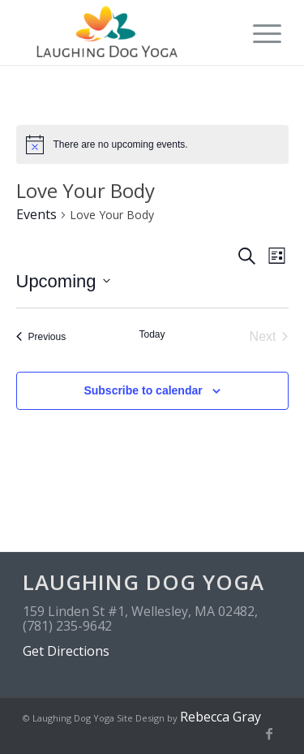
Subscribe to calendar (142, 390)
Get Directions (66, 651)
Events (36, 214)
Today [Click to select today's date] (152, 334)
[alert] (152, 144)
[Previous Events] (41, 337)
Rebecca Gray (220, 717)
